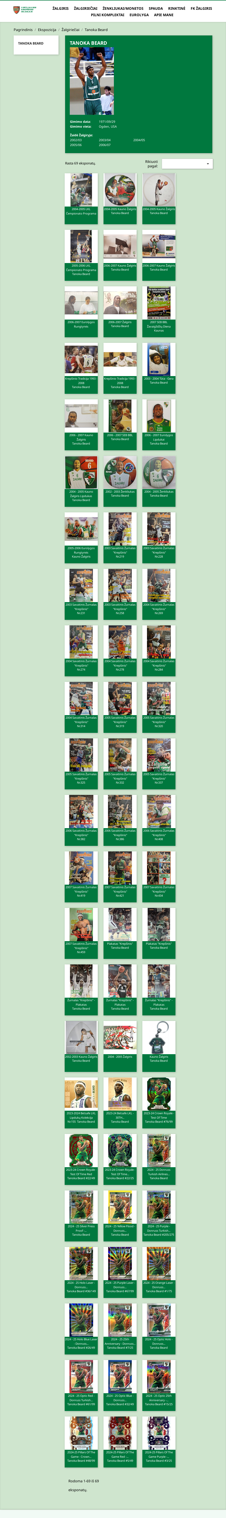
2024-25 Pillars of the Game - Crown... (81, 1456)
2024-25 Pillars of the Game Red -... (120, 1456)
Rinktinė (176, 8)
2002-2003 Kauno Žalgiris (81, 1058)
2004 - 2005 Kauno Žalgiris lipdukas (81, 495)
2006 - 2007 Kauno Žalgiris (81, 439)
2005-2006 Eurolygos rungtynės (81, 552)
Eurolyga (139, 14)
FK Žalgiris (201, 8)
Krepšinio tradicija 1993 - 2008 (81, 382)
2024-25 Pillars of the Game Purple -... (158, 1456)
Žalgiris (61, 8)
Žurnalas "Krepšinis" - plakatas (81, 1004)
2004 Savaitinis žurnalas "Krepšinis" (158, 609)
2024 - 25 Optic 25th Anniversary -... (158, 1400)
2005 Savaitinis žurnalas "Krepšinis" (120, 722)
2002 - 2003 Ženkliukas (120, 493)
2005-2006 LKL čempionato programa (81, 269)
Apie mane (163, 14)
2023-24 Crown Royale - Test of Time (158, 1117)
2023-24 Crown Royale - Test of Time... (120, 1174)
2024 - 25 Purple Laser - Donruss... (120, 1287)
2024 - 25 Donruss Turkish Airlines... (158, 1174)
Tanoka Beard (30, 43)
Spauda (156, 8)
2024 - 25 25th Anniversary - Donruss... (120, 1343)
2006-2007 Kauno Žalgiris (120, 267)
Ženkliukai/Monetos (123, 8)
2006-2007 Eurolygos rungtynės (81, 324)
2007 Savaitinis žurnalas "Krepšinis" (81, 891)
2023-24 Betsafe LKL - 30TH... (120, 1117)
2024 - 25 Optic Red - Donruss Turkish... (81, 1400)
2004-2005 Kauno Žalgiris (120, 211)
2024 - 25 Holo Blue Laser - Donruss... (81, 1343)
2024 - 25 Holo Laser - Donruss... (81, 1287)
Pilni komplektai (107, 14)
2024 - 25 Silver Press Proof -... (81, 1230)
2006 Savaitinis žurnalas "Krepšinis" (81, 835)
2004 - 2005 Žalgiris (120, 1057)
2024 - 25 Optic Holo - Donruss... (158, 1343)
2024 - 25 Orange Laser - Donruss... (158, 1287)
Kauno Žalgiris (158, 1058)
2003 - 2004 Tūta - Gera (158, 380)
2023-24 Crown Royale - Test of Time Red (81, 1174)
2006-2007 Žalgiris (120, 324)
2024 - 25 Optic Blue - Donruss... (120, 1400)
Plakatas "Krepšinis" (120, 945)
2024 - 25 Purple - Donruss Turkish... (158, 1230)
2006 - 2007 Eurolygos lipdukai (158, 439)
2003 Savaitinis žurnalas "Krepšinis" (120, 552)
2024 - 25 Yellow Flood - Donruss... (120, 1230)
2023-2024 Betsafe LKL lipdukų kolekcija (81, 1117)
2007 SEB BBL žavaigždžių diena (158, 326)
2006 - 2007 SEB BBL (120, 437)
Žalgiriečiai (85, 8)
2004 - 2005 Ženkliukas (158, 493)
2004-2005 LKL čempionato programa (81, 211)
